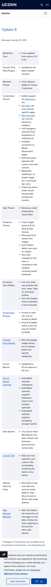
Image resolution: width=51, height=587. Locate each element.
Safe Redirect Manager (7, 513)
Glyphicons (30, 99)
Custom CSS (9, 455)
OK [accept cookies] (39, 581)
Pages (7, 316)
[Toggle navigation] (45, 13)
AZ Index (26, 105)
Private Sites (8, 312)
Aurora (6, 13)
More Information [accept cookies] (18, 581)
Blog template (28, 115)
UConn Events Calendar (7, 381)
